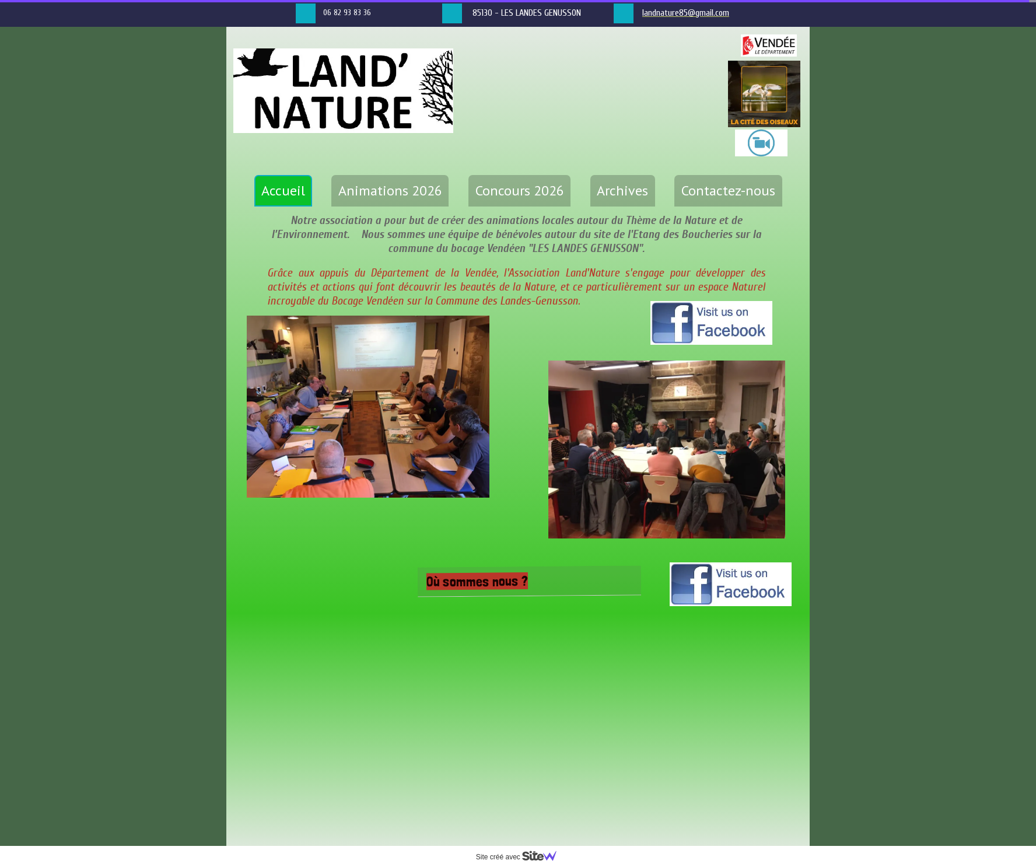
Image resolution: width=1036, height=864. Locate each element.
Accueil (283, 190)
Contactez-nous (728, 190)
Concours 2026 (519, 190)
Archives (622, 190)
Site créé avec (521, 857)
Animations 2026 (390, 190)
